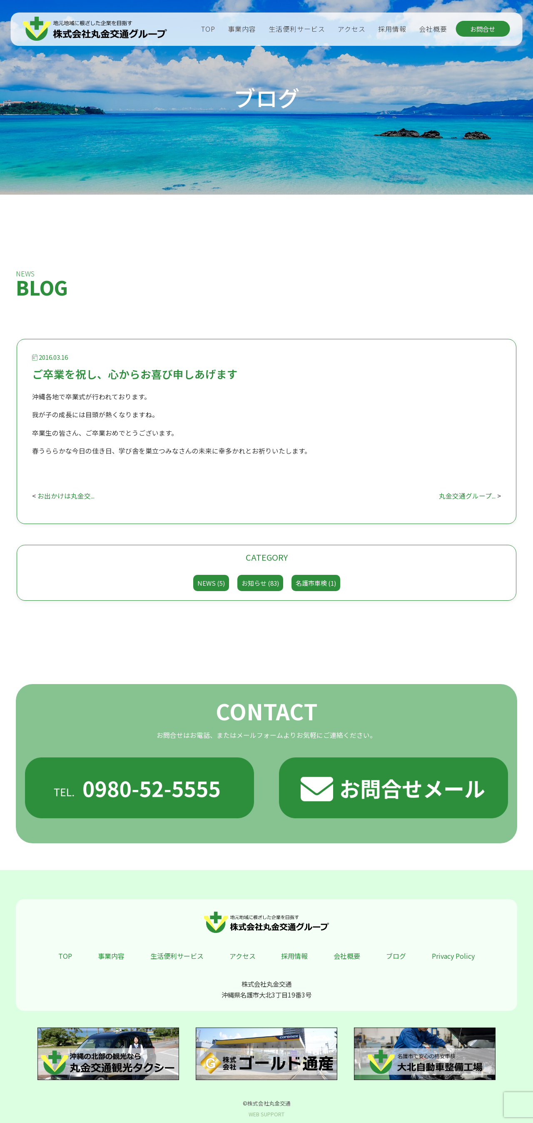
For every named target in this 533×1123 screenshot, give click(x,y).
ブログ (396, 956)
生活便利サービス (297, 29)
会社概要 (433, 29)
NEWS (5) (211, 583)
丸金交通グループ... (467, 496)
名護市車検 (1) (316, 583)
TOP (208, 29)
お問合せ (482, 28)
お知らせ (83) (260, 583)
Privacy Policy (453, 956)
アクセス (352, 29)
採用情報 (392, 29)
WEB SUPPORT (266, 1114)
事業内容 (242, 29)
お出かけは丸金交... (66, 496)
